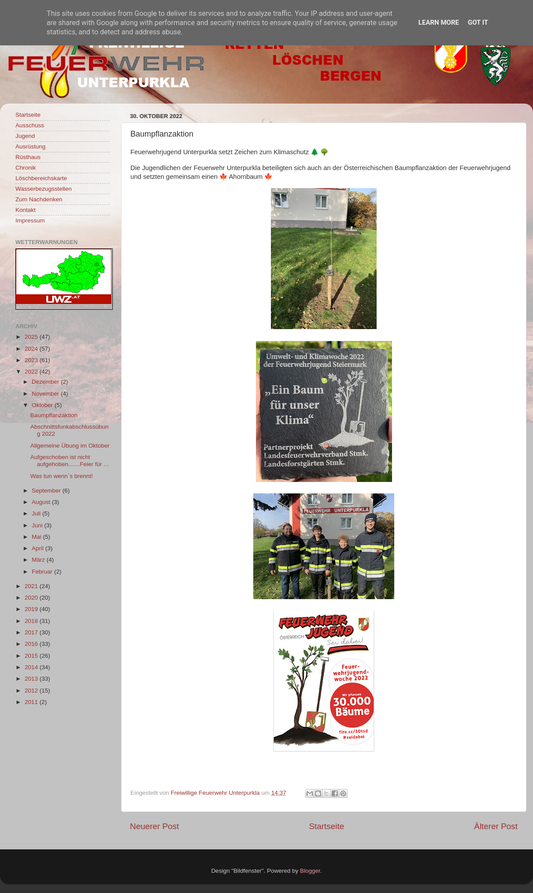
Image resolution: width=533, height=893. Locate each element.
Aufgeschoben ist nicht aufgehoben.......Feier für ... (69, 460)
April (38, 548)
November (46, 393)
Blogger (310, 870)
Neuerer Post (154, 826)
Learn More (438, 22)
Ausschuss (29, 125)
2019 (32, 609)
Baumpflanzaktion (54, 415)
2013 (32, 678)
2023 (32, 360)
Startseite (326, 826)
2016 (32, 644)
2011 (32, 702)
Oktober (43, 405)
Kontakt (25, 210)
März (39, 559)
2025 (32, 336)
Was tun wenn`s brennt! (61, 476)
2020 (32, 597)
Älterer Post (496, 826)
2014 (32, 667)
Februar (43, 571)
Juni (38, 525)
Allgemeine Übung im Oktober (70, 445)
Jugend (25, 136)
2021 (32, 586)
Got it (478, 22)
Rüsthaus (28, 157)
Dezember (46, 381)
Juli (37, 513)
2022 (32, 371)
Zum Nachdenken (39, 199)
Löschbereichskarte (41, 178)
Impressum (30, 220)
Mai (37, 537)
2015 (32, 655)
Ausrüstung (30, 146)
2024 (32, 348)
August (42, 502)
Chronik (25, 167)
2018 (32, 621)
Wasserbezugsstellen (43, 188)
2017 (32, 632)
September (47, 490)
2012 (32, 690)
